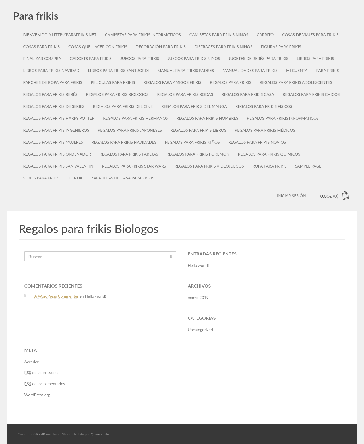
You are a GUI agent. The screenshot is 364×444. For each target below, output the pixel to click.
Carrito (265, 34)
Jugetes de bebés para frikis (258, 58)
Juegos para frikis (139, 58)
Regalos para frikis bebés (50, 94)
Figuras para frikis (281, 46)
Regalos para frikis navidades (124, 142)
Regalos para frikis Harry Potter (59, 118)
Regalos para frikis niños (192, 142)
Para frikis (36, 15)
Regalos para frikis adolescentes (296, 82)
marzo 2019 (198, 297)
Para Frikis (327, 70)
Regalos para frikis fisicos (263, 106)
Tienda (75, 177)
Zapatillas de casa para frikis (122, 177)
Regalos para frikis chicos (311, 94)
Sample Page (308, 166)
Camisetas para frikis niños (218, 34)
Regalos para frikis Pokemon (198, 154)
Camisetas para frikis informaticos (143, 34)
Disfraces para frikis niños (223, 46)
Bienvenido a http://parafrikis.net (59, 34)
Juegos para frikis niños (194, 58)
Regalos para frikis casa (248, 94)
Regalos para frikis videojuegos (209, 166)
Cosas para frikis (41, 46)
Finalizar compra (42, 58)
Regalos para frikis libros (198, 130)
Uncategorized (200, 329)
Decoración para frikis (161, 46)
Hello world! (198, 265)
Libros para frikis (315, 58)
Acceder (31, 361)
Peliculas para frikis (113, 82)
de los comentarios (44, 383)
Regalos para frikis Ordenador (57, 154)
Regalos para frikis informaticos (283, 118)
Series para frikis (41, 177)
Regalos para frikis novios (257, 142)
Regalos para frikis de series (53, 106)
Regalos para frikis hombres (207, 118)
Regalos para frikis (230, 82)
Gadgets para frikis (91, 58)
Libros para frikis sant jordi (118, 70)
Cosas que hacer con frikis (97, 46)
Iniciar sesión (291, 195)
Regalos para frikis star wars (134, 166)
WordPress (42, 434)
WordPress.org (37, 394)
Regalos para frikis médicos (265, 130)
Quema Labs (100, 434)
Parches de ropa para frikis (52, 82)
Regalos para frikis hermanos (135, 118)
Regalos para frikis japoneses (130, 130)
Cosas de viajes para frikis (310, 34)
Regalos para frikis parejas (129, 154)
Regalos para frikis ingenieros (56, 130)
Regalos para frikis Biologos (117, 94)
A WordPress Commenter (56, 296)
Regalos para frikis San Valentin (58, 166)
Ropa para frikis (270, 166)
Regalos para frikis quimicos (269, 154)
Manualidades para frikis (250, 70)
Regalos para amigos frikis (172, 82)
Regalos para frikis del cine (123, 106)
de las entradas (41, 372)
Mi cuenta (297, 70)
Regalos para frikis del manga (194, 106)
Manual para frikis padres (185, 70)
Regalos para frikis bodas (185, 94)
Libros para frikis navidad (51, 70)
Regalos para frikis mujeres (53, 142)
